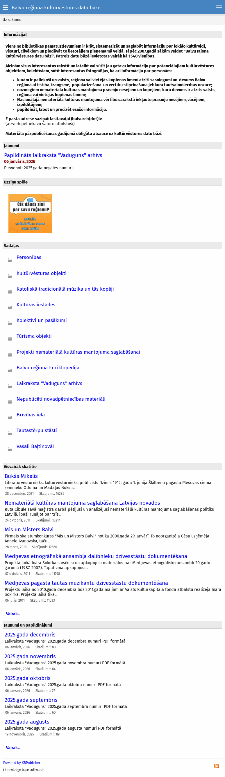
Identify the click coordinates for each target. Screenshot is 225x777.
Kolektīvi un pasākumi (42, 320)
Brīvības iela (31, 415)
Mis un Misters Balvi (29, 529)
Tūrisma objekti (34, 336)
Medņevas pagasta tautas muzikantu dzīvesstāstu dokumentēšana (86, 583)
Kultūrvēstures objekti (42, 273)
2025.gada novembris (30, 656)
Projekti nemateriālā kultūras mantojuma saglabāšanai (78, 352)
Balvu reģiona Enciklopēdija (48, 368)
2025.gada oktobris (28, 678)
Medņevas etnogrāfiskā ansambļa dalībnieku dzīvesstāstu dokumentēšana (96, 556)
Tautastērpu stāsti (37, 430)
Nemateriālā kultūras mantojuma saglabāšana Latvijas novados (82, 503)
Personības (29, 257)
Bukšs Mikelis (21, 476)
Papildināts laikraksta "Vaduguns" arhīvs (53, 155)
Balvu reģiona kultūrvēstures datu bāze (56, 8)
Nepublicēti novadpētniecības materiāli (61, 399)
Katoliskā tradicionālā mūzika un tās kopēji (65, 289)
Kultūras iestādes (36, 305)
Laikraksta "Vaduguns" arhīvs (49, 383)
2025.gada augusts (27, 722)
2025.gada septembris (31, 700)
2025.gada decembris (30, 635)
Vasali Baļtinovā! (35, 446)
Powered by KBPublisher (21, 763)
